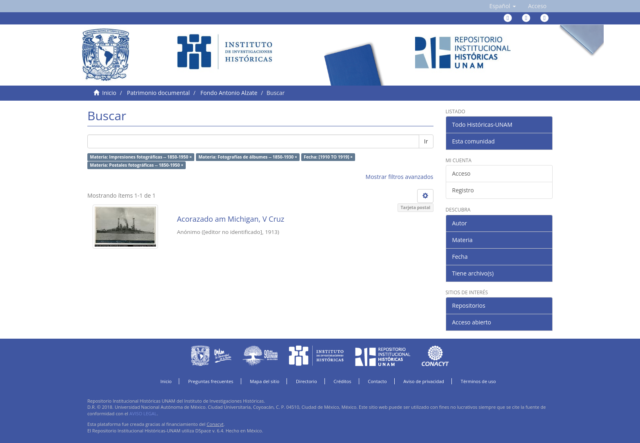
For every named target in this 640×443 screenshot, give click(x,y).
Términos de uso (478, 381)
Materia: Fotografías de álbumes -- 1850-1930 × (247, 157)
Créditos (342, 381)
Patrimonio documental (158, 93)
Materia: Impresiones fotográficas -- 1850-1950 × (141, 157)
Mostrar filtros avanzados (399, 177)
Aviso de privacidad (423, 381)
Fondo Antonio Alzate (228, 93)
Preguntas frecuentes (210, 381)
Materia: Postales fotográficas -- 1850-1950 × (136, 165)
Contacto (377, 381)
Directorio (306, 381)
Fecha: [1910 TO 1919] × (328, 157)
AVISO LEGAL (143, 413)
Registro (463, 190)
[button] (502, 6)
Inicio (109, 93)
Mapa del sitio (264, 381)
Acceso (461, 173)
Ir (426, 141)
